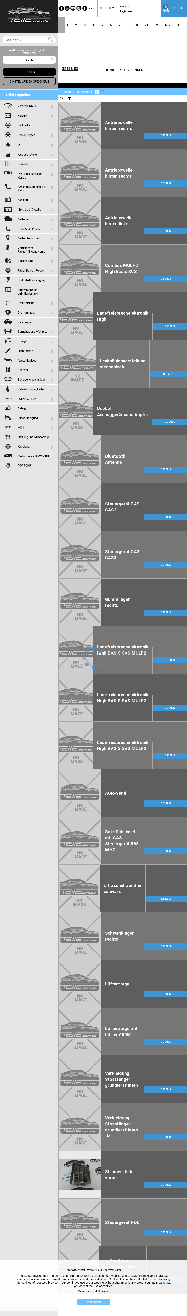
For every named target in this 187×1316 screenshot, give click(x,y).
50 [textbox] (61, 98)
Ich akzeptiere (93, 1301)
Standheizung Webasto (32, 331)
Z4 (146, 25)
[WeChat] (73, 8)
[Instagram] (78, 8)
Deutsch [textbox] (105, 8)
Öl (19, 145)
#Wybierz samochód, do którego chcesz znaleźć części (29, 51)
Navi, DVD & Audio (29, 209)
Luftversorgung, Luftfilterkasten (28, 291)
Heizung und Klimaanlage (33, 437)
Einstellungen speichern (29, 81)
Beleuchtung (25, 261)
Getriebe (23, 164)
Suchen (51, 39)
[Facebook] (61, 8)
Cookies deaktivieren (93, 1291)
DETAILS (166, 135)
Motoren (23, 219)
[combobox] (105, 8)
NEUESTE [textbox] (67, 92)
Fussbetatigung (28, 418)
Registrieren (126, 11)
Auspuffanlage (27, 360)
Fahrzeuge (24, 322)
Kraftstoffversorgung (31, 280)
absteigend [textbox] (84, 92)
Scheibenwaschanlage (31, 379)
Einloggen (125, 6)
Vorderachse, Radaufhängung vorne (31, 249)
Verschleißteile (27, 106)
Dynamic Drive (27, 399)
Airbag (22, 408)
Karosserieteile (27, 154)
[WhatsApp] (67, 8)
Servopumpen (26, 135)
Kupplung (24, 446)
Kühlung (23, 200)
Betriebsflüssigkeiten (31, 389)
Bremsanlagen (26, 312)
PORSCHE (24, 465)
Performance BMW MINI (33, 456)
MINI (168, 25)
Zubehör (23, 370)
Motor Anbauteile (29, 238)
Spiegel (22, 341)
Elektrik (22, 115)
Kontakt (92, 8)
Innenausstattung (29, 228)
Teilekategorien (17, 95)
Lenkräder (24, 125)
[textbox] (29, 60)
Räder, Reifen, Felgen (31, 270)
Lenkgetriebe (26, 303)
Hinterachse (25, 351)
